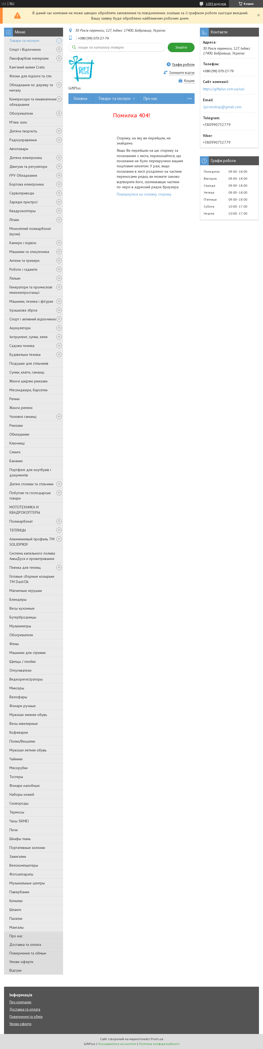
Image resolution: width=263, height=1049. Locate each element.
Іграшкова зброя (23, 310)
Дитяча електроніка (25, 157)
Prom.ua (157, 1039)
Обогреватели (21, 113)
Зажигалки (17, 856)
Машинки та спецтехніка (29, 251)
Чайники (16, 759)
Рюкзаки (16, 425)
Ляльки (14, 278)
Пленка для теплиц (25, 567)
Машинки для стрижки (27, 652)
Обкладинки (19, 434)
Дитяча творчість (23, 131)
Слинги (14, 452)
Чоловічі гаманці (22, 416)
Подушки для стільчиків (28, 363)
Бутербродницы (22, 617)
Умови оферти (21, 961)
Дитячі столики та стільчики (31, 484)
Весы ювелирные (23, 723)
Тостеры (16, 776)
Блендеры (18, 599)
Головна (80, 98)
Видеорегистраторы (26, 679)
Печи (13, 829)
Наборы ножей (21, 794)
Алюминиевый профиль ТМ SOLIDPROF (31, 542)
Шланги (15, 909)
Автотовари (18, 148)
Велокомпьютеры (23, 865)
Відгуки (15, 970)
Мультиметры (20, 626)
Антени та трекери (24, 260)
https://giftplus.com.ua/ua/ (223, 88)
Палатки (15, 918)
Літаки (14, 219)
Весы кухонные (22, 608)
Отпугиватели (20, 670)
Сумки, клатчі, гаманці (26, 372)
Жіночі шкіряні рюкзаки (28, 381)
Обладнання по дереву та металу (31, 87)
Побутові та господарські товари (30, 495)
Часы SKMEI (19, 821)
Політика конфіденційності (159, 1044)
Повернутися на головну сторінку (144, 194)
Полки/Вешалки (22, 741)
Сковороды (18, 803)
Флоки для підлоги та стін (30, 76)
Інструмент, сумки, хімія (28, 336)
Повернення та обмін (26, 1016)
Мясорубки (18, 767)
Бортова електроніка (26, 184)
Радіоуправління (23, 140)
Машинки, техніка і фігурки (31, 301)
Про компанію (20, 1002)
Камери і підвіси (22, 242)
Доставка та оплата (25, 944)
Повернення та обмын (27, 953)
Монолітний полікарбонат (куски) (30, 231)
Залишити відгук (182, 72)
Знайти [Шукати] (181, 47)
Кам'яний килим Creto (27, 67)
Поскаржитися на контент (117, 1044)
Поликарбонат (21, 521)
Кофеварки (18, 732)
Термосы (16, 812)
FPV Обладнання (23, 175)
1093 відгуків (216, 4)
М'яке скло (18, 122)
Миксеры (16, 688)
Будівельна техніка (25, 354)
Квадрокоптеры (22, 210)
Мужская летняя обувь (27, 750)
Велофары (18, 696)
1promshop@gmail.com (222, 106)
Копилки (16, 900)
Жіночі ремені (20, 407)
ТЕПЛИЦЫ (17, 530)
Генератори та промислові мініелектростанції (30, 290)
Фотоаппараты (21, 874)
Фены (14, 643)
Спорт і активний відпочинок (32, 319)
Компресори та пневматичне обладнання (32, 102)
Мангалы (16, 927)
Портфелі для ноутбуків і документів (30, 472)
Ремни (14, 398)
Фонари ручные (22, 705)
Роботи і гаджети (23, 269)
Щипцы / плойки (22, 661)
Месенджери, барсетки (28, 390)
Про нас (16, 936)
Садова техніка (21, 345)
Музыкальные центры (27, 883)
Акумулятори (20, 327)
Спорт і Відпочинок (25, 49)
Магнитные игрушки (25, 590)
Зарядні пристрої (23, 202)
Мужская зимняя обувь (28, 714)
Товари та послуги (24, 40)
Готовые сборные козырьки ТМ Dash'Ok (31, 579)
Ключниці (17, 443)
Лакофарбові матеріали (29, 58)
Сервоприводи (21, 193)
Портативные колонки (27, 847)
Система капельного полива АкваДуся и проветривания (32, 556)
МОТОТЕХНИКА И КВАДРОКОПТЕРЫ (24, 510)
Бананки (16, 460)
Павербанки (19, 891)
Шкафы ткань (20, 838)
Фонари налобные (24, 785)
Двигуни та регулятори (28, 166)
